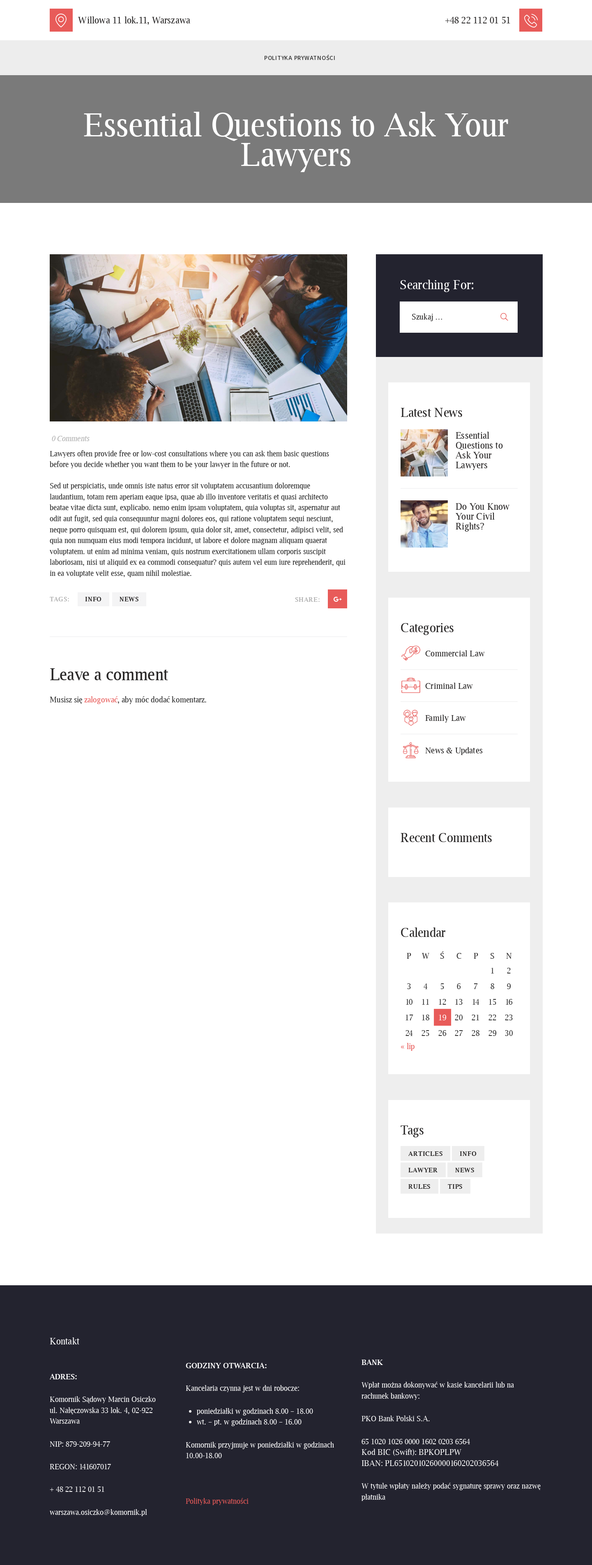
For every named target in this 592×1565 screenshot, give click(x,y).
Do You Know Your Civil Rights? (482, 516)
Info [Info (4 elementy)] (468, 1153)
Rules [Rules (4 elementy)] (419, 1186)
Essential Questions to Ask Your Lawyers (479, 450)
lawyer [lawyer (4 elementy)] (423, 1170)
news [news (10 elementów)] (465, 1170)
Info (93, 599)
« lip (408, 1046)
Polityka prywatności (217, 1500)
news (129, 599)
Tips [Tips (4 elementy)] (455, 1186)
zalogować (100, 699)
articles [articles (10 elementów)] (425, 1153)
